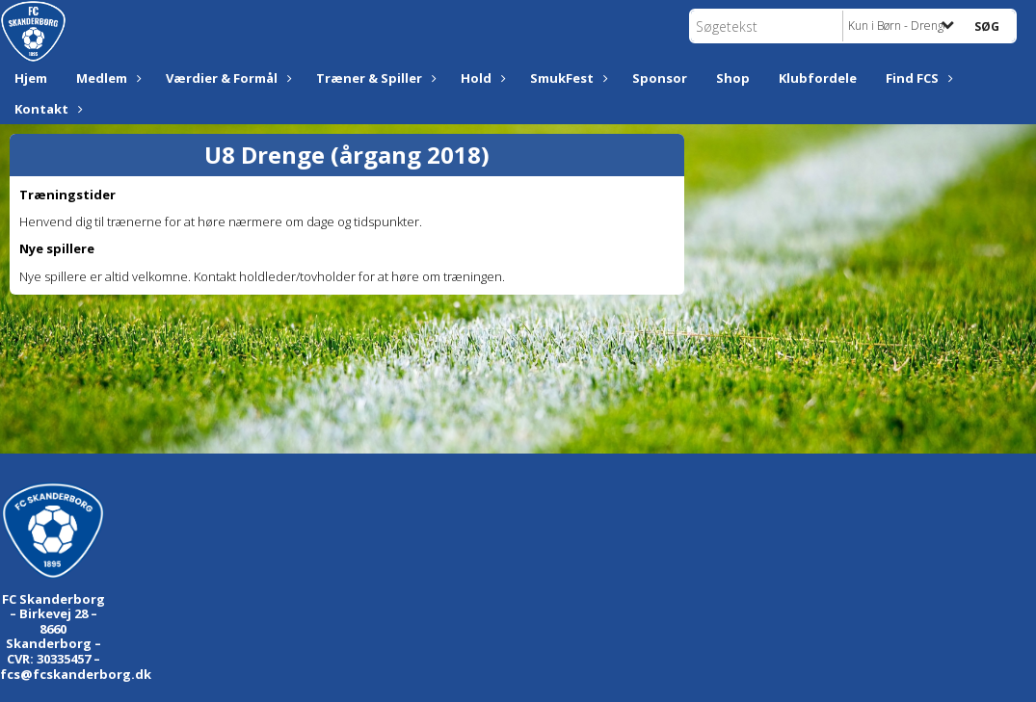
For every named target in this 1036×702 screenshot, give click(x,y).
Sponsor (659, 78)
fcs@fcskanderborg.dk (75, 674)
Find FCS (917, 78)
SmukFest (566, 78)
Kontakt (46, 108)
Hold (481, 78)
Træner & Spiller (374, 78)
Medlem (106, 78)
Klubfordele (818, 78)
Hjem (30, 78)
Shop (733, 78)
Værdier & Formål (226, 78)
